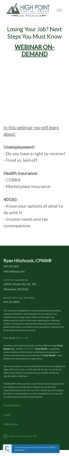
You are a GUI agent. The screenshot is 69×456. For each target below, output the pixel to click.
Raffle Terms (10, 424)
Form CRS (23, 337)
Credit (7, 415)
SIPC (32, 348)
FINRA (26, 348)
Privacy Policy (11, 405)
